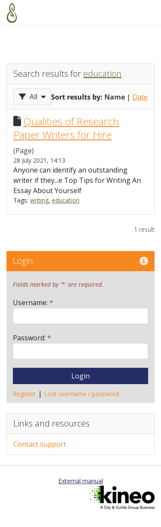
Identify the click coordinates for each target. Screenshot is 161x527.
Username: (33, 302)
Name (114, 97)
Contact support (39, 444)
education (102, 73)
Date (140, 97)
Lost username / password (81, 394)
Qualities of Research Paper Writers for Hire (66, 128)
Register (24, 394)
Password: (32, 337)
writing (39, 200)
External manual (80, 481)
